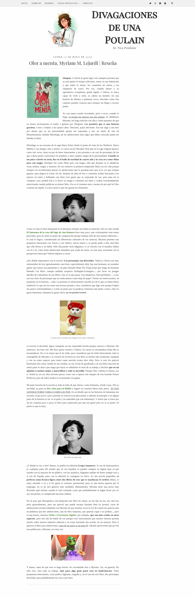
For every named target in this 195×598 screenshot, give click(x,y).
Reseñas (49, 3)
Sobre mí (36, 3)
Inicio (24, 3)
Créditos (88, 3)
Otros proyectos (68, 3)
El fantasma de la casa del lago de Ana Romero (51, 232)
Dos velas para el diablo (59, 388)
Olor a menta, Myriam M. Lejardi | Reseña (73, 63)
